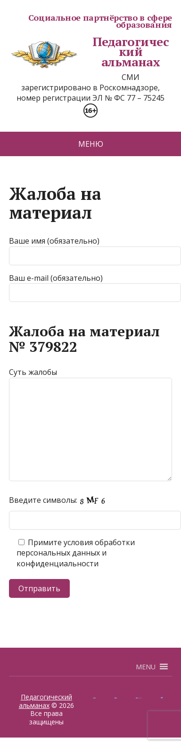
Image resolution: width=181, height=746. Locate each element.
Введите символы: (60, 500)
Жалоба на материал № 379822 (84, 339)
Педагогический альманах (89, 52)
